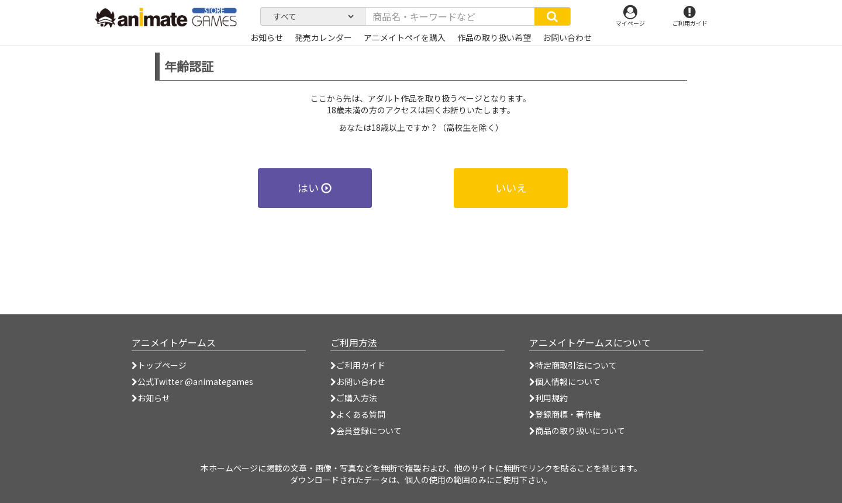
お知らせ (151, 398)
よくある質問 (357, 414)
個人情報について (565, 381)
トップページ (159, 365)
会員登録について (366, 430)
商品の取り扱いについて (577, 430)
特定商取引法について (573, 365)
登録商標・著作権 (565, 414)
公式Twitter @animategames (195, 381)
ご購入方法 (353, 398)
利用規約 (548, 398)
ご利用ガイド (357, 365)
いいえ (511, 187)
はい (315, 187)
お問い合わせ (357, 381)
